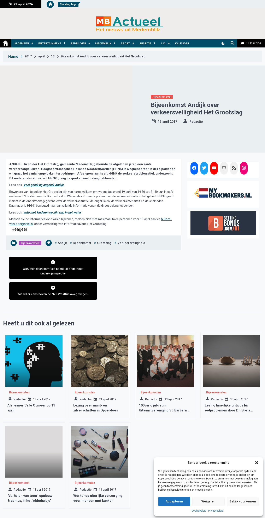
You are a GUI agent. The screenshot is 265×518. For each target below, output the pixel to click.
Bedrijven (78, 43)
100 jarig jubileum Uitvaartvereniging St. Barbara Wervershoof (163, 390)
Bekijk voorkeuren (242, 501)
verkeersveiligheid (131, 243)
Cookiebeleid (199, 510)
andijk (62, 243)
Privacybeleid (215, 510)
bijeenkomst (82, 243)
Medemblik (103, 43)
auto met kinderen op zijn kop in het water (52, 212)
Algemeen (21, 43)
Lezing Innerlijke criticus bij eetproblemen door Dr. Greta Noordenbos (227, 390)
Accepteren (174, 501)
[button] (257, 463)
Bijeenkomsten (162, 96)
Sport (125, 43)
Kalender (182, 43)
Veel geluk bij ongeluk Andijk (43, 185)
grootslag (104, 243)
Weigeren (208, 501)
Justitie (145, 43)
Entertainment (49, 43)
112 (163, 43)
